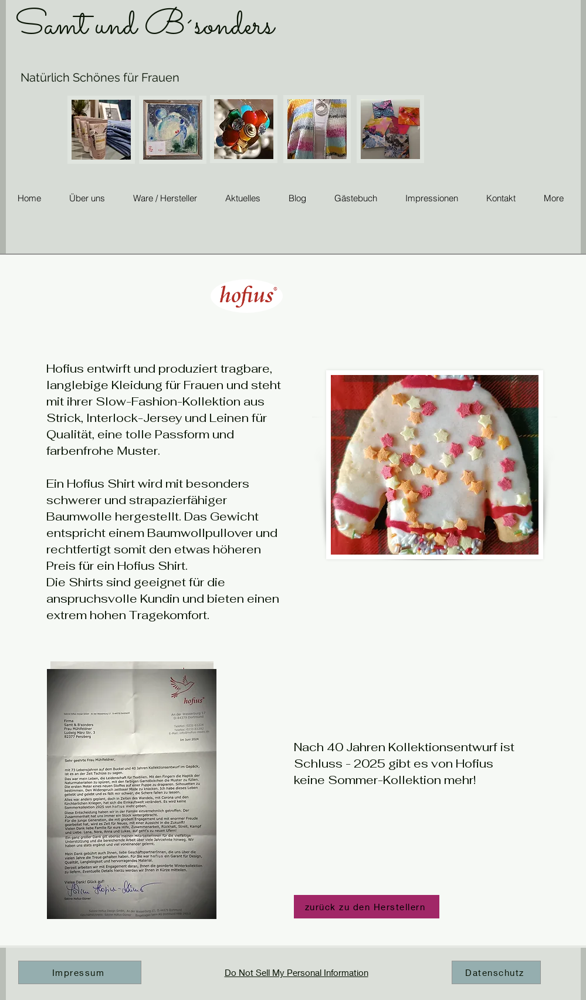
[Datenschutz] (496, 972)
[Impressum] (79, 972)
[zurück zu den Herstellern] (366, 906)
